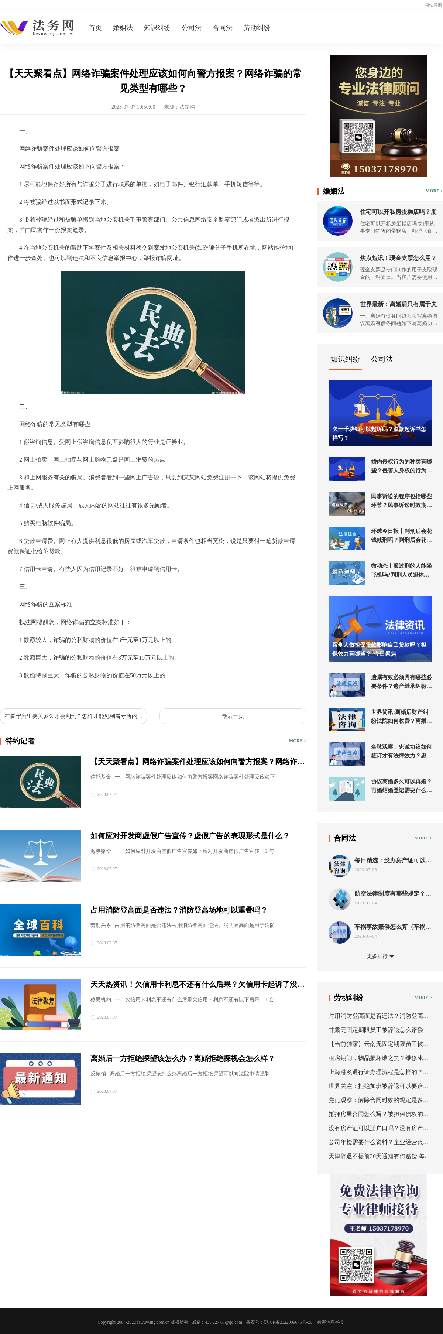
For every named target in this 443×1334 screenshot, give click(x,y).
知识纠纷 (157, 27)
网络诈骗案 (113, 693)
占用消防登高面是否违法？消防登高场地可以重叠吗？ (179, 910)
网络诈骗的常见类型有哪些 (62, 693)
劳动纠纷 (257, 27)
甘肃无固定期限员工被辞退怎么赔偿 (376, 1030)
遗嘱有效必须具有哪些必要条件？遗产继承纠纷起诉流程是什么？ (401, 682)
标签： (16, 693)
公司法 (192, 27)
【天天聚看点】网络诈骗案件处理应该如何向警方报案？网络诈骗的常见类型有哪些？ (197, 762)
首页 (95, 27)
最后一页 (233, 716)
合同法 (223, 27)
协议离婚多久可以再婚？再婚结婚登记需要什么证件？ (401, 787)
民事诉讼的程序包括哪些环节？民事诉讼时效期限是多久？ (401, 501)
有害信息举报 (330, 1322)
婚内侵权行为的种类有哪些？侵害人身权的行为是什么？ (401, 467)
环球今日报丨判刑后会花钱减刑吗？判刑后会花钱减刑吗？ (401, 536)
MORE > (297, 740)
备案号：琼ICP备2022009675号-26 (279, 1322)
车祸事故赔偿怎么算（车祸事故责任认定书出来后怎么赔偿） (392, 927)
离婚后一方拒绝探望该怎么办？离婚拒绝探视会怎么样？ (182, 1058)
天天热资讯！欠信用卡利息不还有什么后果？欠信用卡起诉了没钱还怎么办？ (197, 985)
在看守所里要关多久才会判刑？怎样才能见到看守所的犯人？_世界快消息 (73, 716)
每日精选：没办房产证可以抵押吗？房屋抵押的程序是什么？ (392, 860)
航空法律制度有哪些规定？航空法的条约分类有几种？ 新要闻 (392, 893)
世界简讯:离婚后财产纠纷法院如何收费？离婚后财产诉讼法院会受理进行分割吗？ (401, 717)
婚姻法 (123, 27)
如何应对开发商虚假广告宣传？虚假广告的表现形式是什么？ (190, 836)
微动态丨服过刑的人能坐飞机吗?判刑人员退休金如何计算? (401, 571)
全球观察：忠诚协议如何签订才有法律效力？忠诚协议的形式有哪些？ (401, 752)
